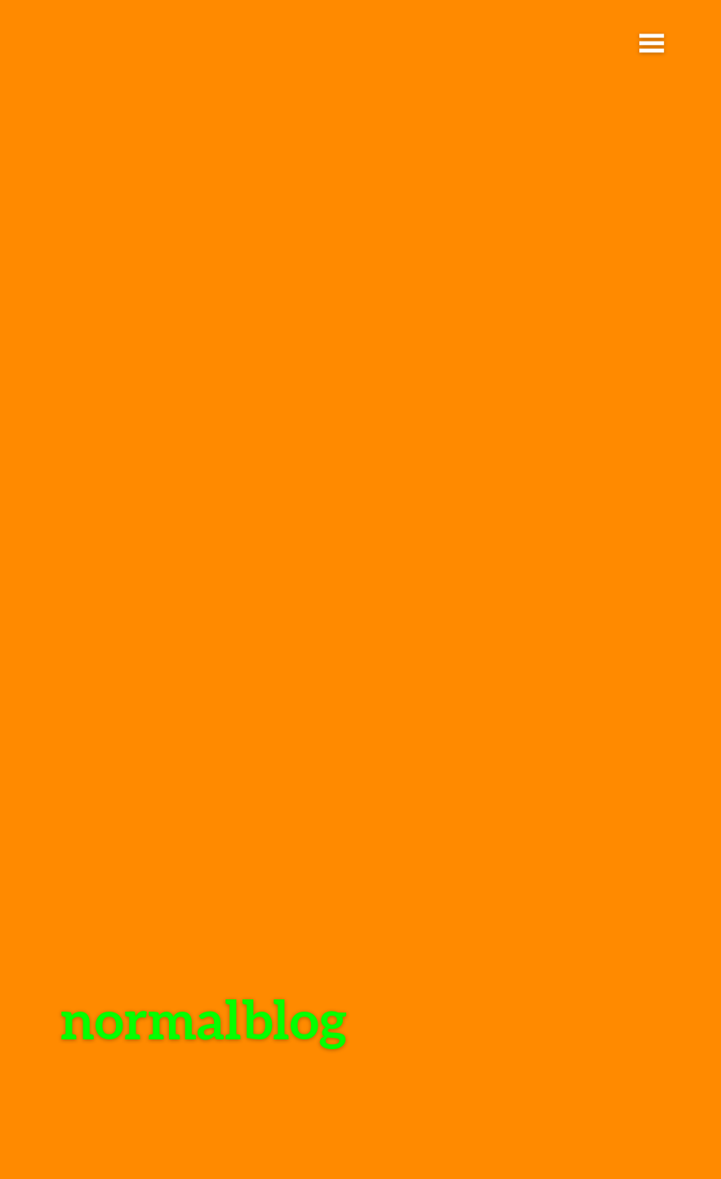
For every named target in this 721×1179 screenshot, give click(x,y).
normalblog (203, 1018)
